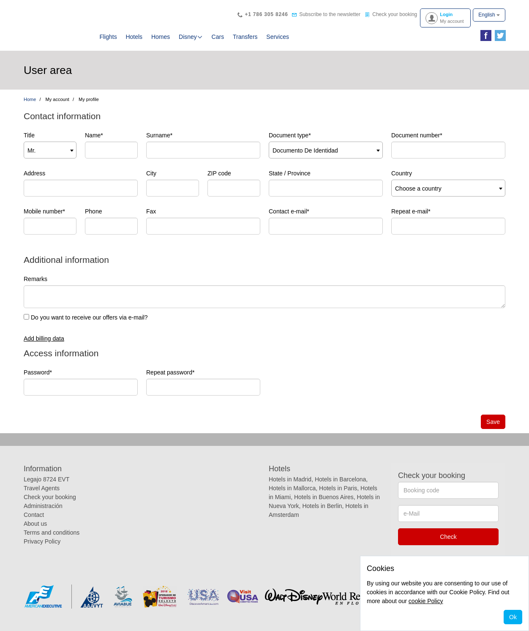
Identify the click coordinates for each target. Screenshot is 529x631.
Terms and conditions (51, 532)
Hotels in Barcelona (340, 479)
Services (277, 36)
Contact (34, 514)
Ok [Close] (513, 617)
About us (35, 523)
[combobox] (50, 150)
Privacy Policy (42, 541)
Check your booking (50, 497)
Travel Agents (42, 488)
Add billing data (44, 338)
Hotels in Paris (338, 488)
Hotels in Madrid (290, 479)
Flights (108, 36)
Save (493, 421)
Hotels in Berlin (322, 506)
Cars (218, 36)
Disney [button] (191, 36)
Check (448, 536)
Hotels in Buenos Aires (324, 497)
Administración (43, 506)
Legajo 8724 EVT (46, 479)
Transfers (245, 36)
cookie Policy (426, 601)
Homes (160, 36)
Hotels (133, 36)
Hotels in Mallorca (292, 488)
